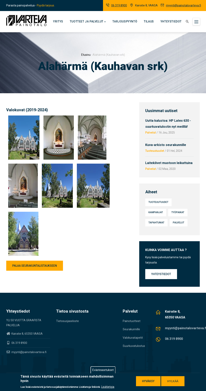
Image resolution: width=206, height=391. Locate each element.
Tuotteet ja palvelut (88, 22)
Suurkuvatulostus (134, 345)
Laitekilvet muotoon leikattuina (169, 163)
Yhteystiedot (171, 21)
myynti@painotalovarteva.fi (183, 5)
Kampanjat (155, 212)
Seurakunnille (131, 329)
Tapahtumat (156, 222)
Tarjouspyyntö (124, 21)
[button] (23, 118)
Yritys (58, 21)
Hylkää (172, 381)
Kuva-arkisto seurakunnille (165, 145)
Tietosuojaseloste (67, 321)
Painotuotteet (131, 321)
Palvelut (150, 132)
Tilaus (149, 21)
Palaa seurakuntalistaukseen (34, 265)
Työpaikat (177, 212)
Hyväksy (148, 381)
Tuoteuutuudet (154, 150)
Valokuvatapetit (133, 337)
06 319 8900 (119, 5)
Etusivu (86, 54)
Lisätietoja (107, 386)
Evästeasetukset (103, 370)
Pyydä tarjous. (46, 5)
